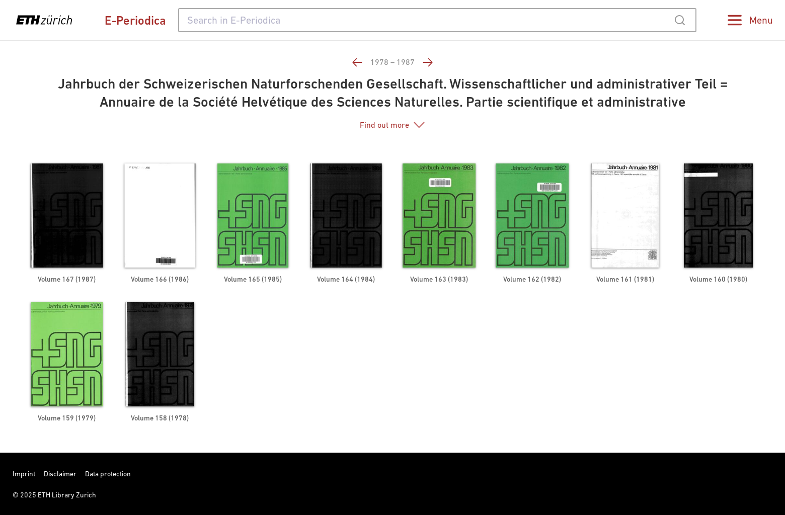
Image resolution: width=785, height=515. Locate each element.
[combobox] (437, 20)
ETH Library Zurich (67, 495)
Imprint (24, 474)
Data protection (108, 474)
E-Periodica (135, 20)
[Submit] (679, 20)
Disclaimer (60, 474)
